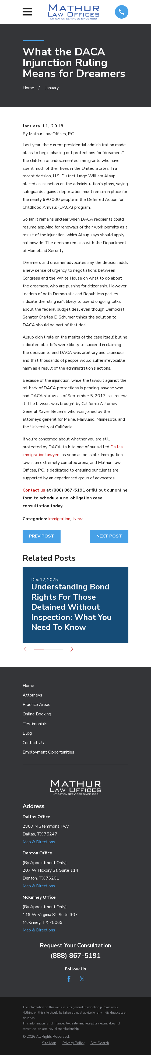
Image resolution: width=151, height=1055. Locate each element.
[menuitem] (49, 1043)
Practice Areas (36, 705)
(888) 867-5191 (75, 955)
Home (28, 686)
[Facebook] (69, 979)
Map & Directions (39, 842)
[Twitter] (82, 979)
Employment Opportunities (48, 752)
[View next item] (71, 649)
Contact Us (33, 743)
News (79, 519)
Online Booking (37, 714)
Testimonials (35, 724)
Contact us (34, 490)
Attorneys (32, 695)
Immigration (59, 519)
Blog (27, 733)
